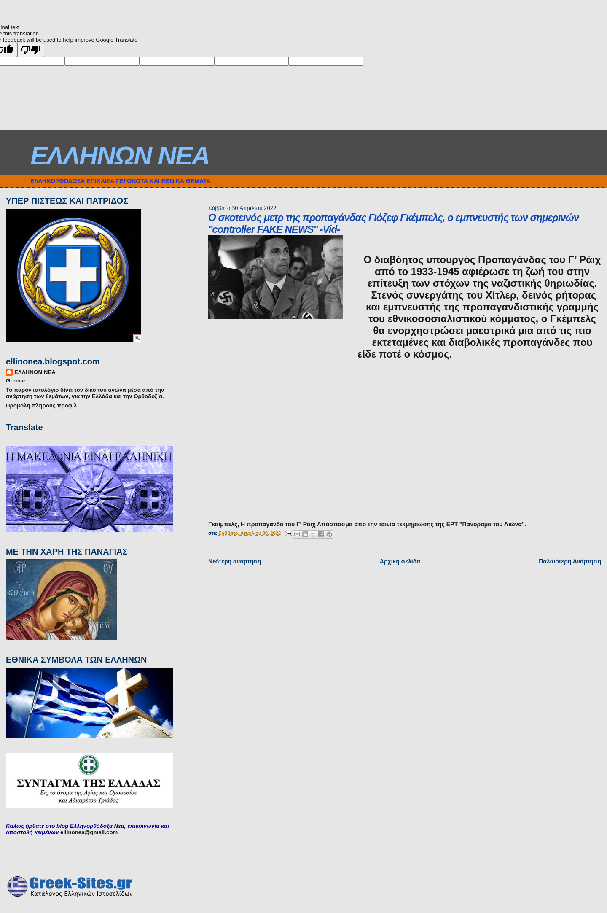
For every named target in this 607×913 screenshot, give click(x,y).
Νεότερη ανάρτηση (234, 561)
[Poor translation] (30, 50)
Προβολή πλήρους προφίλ (41, 405)
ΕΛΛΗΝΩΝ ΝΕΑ (119, 155)
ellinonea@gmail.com (89, 832)
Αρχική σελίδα (400, 561)
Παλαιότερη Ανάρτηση (570, 561)
